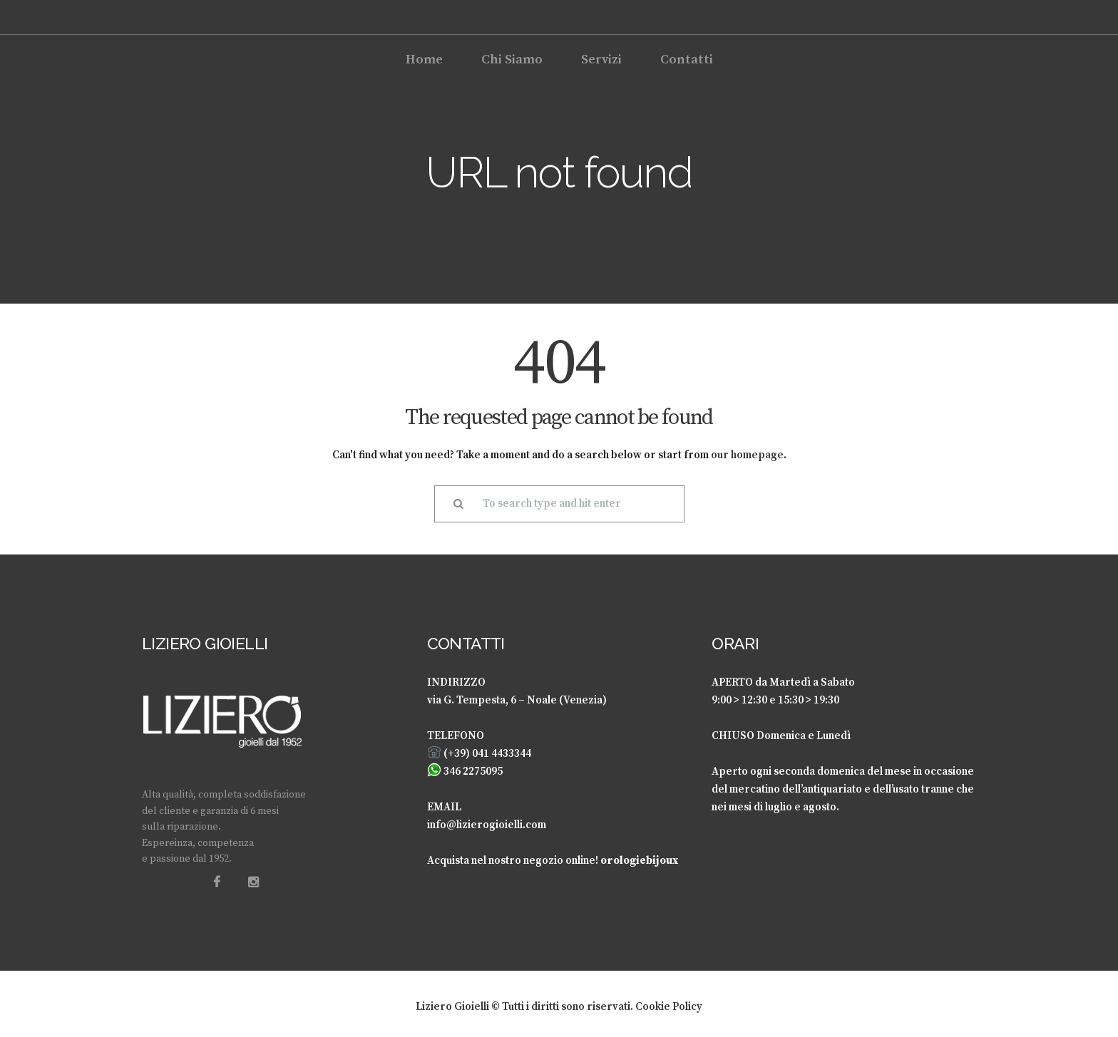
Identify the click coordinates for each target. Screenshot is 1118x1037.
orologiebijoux (639, 860)
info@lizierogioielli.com (486, 825)
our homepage (747, 455)
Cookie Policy (668, 1006)
